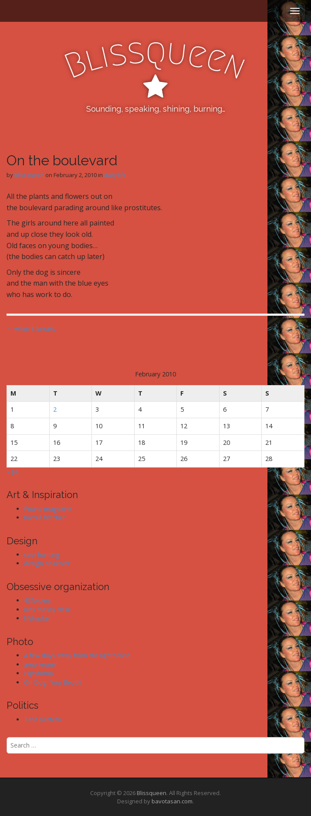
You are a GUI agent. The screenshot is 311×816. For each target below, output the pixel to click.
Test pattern (42, 719)
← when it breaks (31, 328)
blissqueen (29, 175)
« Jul (12, 472)
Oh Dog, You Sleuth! (53, 682)
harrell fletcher (44, 517)
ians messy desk (47, 609)
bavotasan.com (172, 801)
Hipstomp (38, 673)
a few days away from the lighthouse (77, 655)
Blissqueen (151, 793)
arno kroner (40, 664)
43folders (37, 600)
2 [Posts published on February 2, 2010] (55, 409)
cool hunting (42, 554)
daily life (115, 175)
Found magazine (48, 509)
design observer (47, 563)
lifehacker (37, 618)
